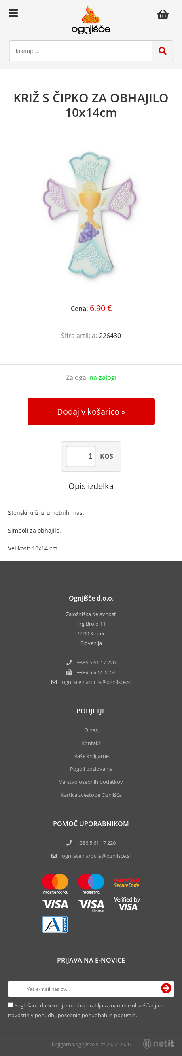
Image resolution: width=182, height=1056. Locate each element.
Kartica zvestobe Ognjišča (91, 794)
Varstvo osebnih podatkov (91, 781)
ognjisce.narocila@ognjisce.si (96, 855)
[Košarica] (165, 14)
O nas (91, 730)
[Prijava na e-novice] (166, 989)
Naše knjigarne (91, 756)
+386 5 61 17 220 (96, 662)
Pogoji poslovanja (91, 768)
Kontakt (91, 743)
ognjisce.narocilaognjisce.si (96, 682)
